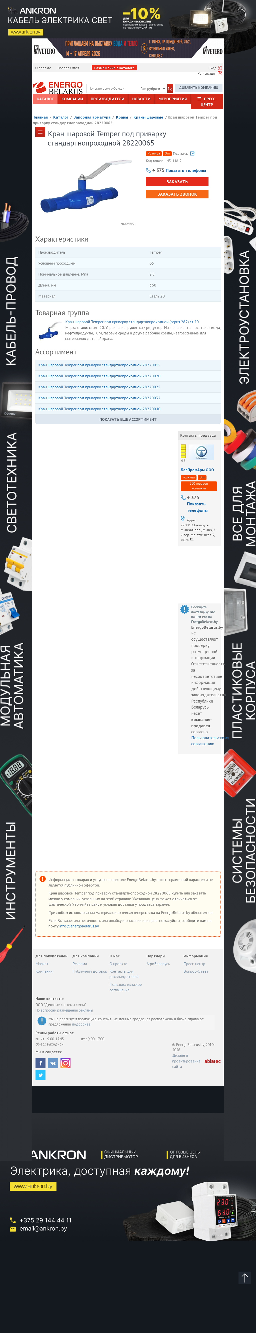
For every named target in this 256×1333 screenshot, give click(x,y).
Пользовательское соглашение (126, 987)
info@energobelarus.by (80, 925)
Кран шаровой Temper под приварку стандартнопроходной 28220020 (99, 375)
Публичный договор (89, 971)
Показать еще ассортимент (128, 419)
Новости (141, 98)
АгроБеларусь (158, 963)
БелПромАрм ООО (197, 469)
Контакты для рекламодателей (124, 974)
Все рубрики (153, 88)
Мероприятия (172, 98)
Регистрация (207, 73)
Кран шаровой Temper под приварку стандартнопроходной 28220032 (99, 397)
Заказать (177, 181)
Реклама (79, 963)
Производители (107, 98)
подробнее (81, 1024)
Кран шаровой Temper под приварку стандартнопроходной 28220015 (99, 364)
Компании (72, 98)
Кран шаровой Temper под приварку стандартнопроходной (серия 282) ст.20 (132, 321)
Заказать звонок (177, 194)
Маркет (42, 963)
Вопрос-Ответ (68, 68)
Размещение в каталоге (114, 68)
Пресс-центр (209, 101)
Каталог (45, 98)
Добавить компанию (198, 87)
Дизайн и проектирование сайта (186, 1061)
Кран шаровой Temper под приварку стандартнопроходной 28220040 (99, 408)
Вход (212, 68)
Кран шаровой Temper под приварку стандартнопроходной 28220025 (99, 386)
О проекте (43, 68)
